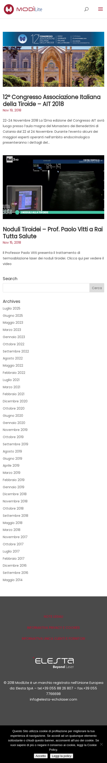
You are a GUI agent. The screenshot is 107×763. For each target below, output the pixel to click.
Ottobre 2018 (13, 508)
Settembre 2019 (15, 444)
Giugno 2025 (13, 315)
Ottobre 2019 (13, 437)
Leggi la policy (61, 756)
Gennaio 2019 (13, 487)
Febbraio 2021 (13, 394)
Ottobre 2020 (14, 408)
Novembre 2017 (15, 537)
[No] (101, 744)
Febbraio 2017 (14, 558)
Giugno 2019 (12, 458)
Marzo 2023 (12, 329)
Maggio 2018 (12, 523)
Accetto (41, 756)
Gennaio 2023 (14, 337)
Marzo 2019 (11, 472)
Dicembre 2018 (15, 494)
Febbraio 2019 (14, 480)
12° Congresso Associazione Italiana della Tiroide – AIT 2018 (52, 100)
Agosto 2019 (12, 451)
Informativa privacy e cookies (53, 627)
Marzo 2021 (11, 387)
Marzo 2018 (11, 529)
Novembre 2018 (15, 501)
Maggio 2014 (13, 580)
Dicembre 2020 (15, 401)
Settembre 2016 (15, 572)
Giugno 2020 (13, 415)
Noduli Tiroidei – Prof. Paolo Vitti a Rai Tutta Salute (53, 233)
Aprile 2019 (11, 465)
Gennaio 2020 (14, 422)
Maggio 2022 (13, 365)
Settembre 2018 (15, 515)
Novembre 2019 (15, 429)
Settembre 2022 (16, 351)
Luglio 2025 (11, 308)
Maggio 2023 (13, 322)
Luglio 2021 (11, 380)
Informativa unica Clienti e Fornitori (53, 638)
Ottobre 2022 (13, 344)
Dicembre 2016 (15, 565)
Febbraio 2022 (14, 372)
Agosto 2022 (13, 358)
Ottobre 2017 (13, 544)
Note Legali (53, 616)
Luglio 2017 (11, 551)
